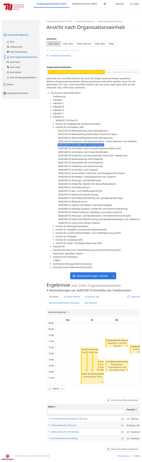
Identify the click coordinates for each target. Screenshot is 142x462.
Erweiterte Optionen (59, 55)
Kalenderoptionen (57, 312)
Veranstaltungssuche (15, 34)
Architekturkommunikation (64, 438)
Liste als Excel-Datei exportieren (122, 400)
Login (134, 3)
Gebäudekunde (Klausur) (118, 340)
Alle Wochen (90, 302)
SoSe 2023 (54, 43)
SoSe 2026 (100, 43)
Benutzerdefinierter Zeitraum (64, 302)
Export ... (56, 388)
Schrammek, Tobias (117, 370)
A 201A (99, 376)
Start (10, 41)
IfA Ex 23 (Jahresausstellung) (95, 374)
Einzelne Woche (72, 296)
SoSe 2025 (68, 43)
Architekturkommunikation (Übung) (123, 361)
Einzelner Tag (92, 296)
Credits (136, 455)
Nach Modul (14, 72)
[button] (85, 370)
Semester (51, 38)
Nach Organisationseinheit (22, 57)
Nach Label (13, 67)
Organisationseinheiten (15, 93)
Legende (133, 296)
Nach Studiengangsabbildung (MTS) (23, 77)
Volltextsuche (14, 46)
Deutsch (119, 3)
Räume (8, 84)
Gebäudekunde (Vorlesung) (65, 431)
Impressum (123, 455)
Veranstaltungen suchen (90, 276)
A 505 (124, 367)
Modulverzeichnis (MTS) (84, 3)
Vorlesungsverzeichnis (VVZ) (51, 3)
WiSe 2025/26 (84, 43)
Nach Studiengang (17, 51)
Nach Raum (13, 62)
